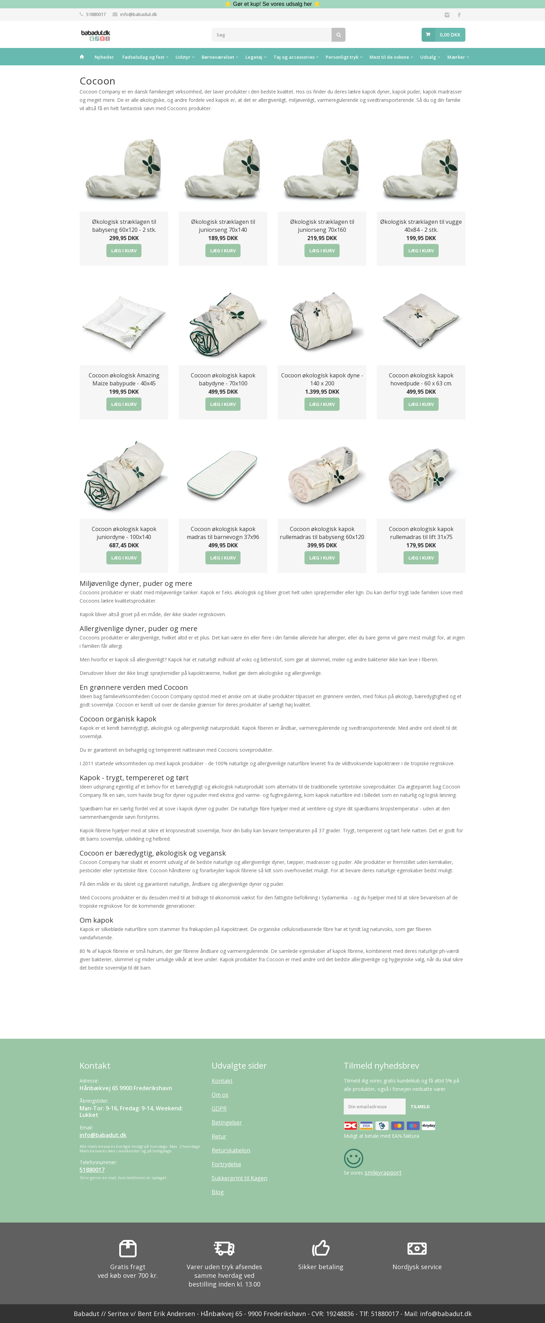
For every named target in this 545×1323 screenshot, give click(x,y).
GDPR (219, 1108)
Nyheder (104, 57)
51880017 (96, 14)
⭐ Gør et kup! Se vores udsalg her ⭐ (272, 4)
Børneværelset (218, 57)
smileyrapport (383, 1172)
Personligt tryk (342, 57)
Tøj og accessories (294, 57)
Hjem (81, 56)
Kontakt (222, 1081)
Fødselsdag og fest (143, 57)
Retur (219, 1136)
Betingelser (227, 1122)
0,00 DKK (450, 34)
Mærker (456, 57)
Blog (218, 1192)
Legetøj (253, 57)
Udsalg (428, 57)
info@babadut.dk (138, 14)
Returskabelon (231, 1150)
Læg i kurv (124, 250)
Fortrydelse (226, 1164)
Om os (220, 1095)
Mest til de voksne (389, 57)
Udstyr (183, 57)
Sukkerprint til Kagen (239, 1178)
